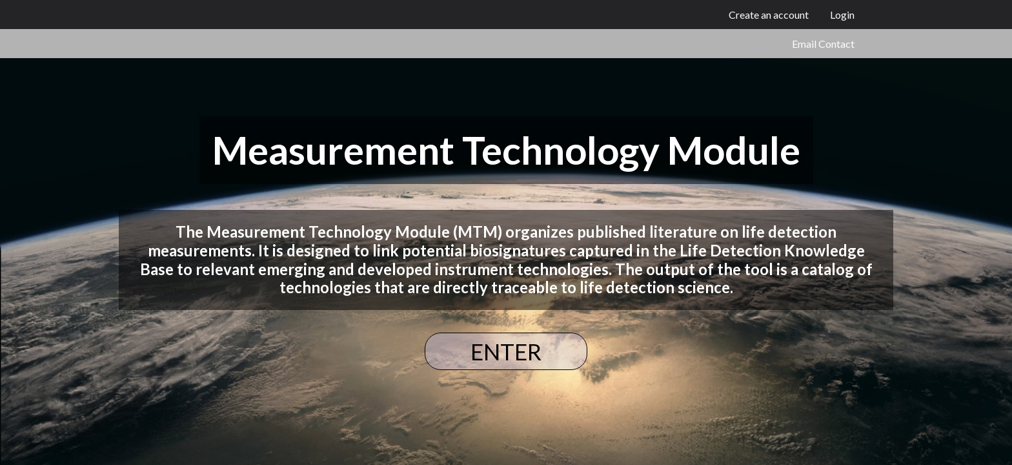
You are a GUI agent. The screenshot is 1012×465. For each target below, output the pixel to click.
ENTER (506, 351)
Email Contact (823, 43)
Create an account (769, 14)
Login (842, 14)
